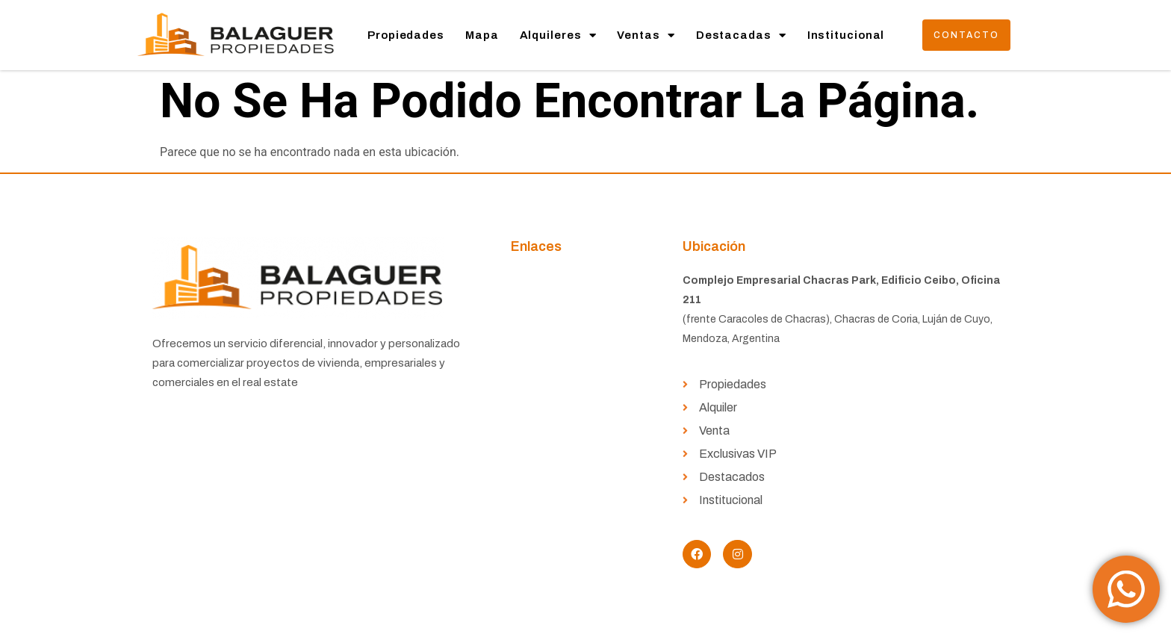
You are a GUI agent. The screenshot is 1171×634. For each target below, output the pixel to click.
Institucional (846, 35)
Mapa (482, 35)
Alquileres (558, 35)
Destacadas (741, 35)
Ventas (645, 35)
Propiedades (405, 35)
